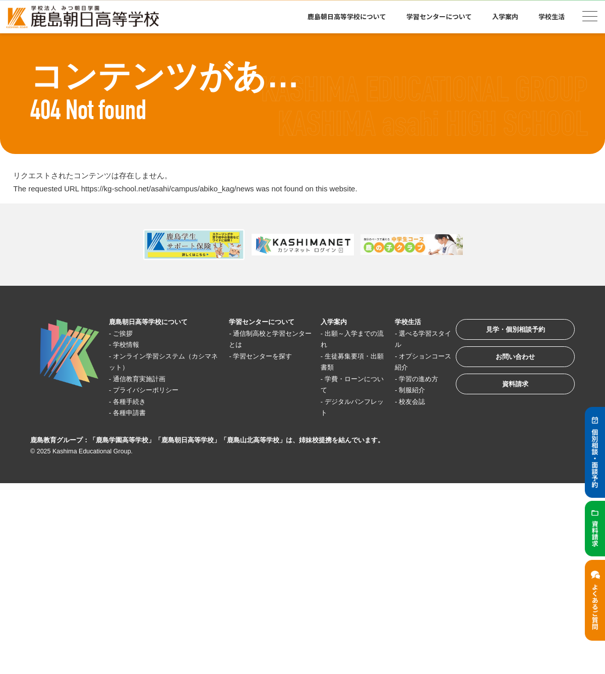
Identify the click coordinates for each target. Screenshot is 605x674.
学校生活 (551, 16)
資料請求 (506, 395)
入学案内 (505, 16)
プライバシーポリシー (153, 390)
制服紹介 (400, 390)
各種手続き (134, 401)
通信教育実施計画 (145, 379)
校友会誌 (400, 401)
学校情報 (130, 345)
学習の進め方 (408, 379)
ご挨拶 (126, 333)
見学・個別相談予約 (506, 332)
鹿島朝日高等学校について (347, 16)
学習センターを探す (263, 356)
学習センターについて (439, 16)
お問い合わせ (506, 363)
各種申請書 (134, 413)
